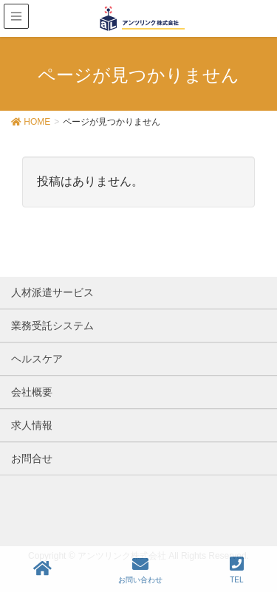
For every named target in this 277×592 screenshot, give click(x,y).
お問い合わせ (140, 570)
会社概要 (31, 392)
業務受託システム (52, 325)
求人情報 (31, 425)
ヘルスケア (37, 359)
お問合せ (31, 458)
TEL (237, 570)
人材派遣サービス (52, 292)
